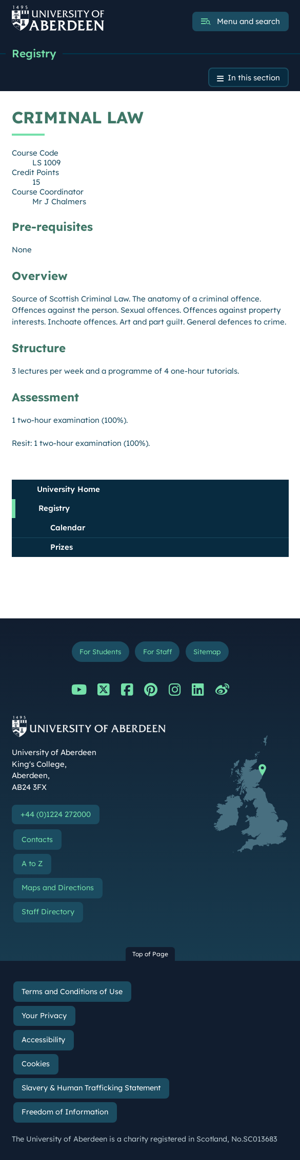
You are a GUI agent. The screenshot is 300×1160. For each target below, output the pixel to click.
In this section (254, 77)
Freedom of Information (65, 1111)
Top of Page (150, 954)
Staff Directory (48, 911)
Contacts (37, 839)
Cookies (36, 1063)
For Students (100, 651)
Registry (34, 53)
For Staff (157, 651)
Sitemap (207, 651)
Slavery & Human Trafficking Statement (91, 1087)
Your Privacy (44, 1015)
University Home (68, 489)
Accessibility (43, 1039)
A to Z (32, 863)
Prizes (61, 547)
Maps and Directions (58, 887)
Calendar (67, 527)
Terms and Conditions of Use (72, 991)
